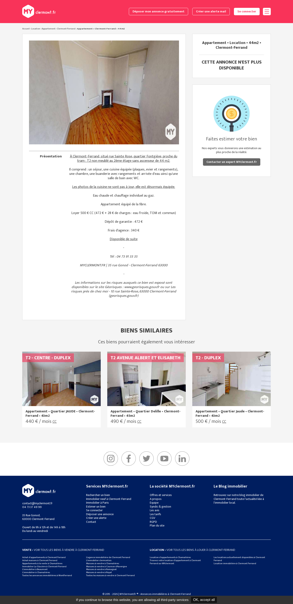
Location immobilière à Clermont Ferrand (235, 563)
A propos (156, 498)
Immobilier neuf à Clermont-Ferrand (108, 498)
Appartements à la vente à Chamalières (42, 563)
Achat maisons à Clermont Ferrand (39, 560)
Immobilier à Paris (97, 502)
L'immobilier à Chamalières (36, 572)
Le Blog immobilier (230, 486)
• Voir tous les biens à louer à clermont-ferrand (192, 549)
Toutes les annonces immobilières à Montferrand (47, 575)
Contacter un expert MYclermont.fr (231, 161)
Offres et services (161, 495)
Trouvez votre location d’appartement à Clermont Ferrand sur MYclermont (175, 561)
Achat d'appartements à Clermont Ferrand (44, 557)
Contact (91, 521)
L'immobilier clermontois (98, 560)
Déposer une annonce (100, 514)
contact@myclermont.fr (37, 503)
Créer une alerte (96, 517)
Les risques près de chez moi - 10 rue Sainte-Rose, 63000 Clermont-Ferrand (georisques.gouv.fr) (123, 291)
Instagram (111, 458)
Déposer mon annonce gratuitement (158, 11)
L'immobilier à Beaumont (35, 569)
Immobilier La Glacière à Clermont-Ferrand (44, 567)
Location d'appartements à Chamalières (170, 557)
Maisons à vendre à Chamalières (102, 563)
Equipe (154, 502)
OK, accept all (204, 600)
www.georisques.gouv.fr (141, 287)
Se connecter (246, 11)
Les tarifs (155, 514)
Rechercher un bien (98, 495)
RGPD (153, 521)
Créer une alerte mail (211, 11)
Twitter (146, 458)
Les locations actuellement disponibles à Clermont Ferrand (239, 558)
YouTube (164, 458)
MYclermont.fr (39, 490)
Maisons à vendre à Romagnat (101, 569)
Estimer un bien (96, 506)
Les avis (154, 510)
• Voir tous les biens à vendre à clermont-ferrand (63, 549)
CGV (152, 517)
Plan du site (157, 525)
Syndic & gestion (160, 506)
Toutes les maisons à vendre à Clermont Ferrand (110, 575)
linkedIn (182, 458)
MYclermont (39, 11)
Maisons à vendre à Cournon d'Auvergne (106, 567)
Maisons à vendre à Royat (99, 572)
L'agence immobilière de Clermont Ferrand (108, 557)
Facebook (128, 458)
